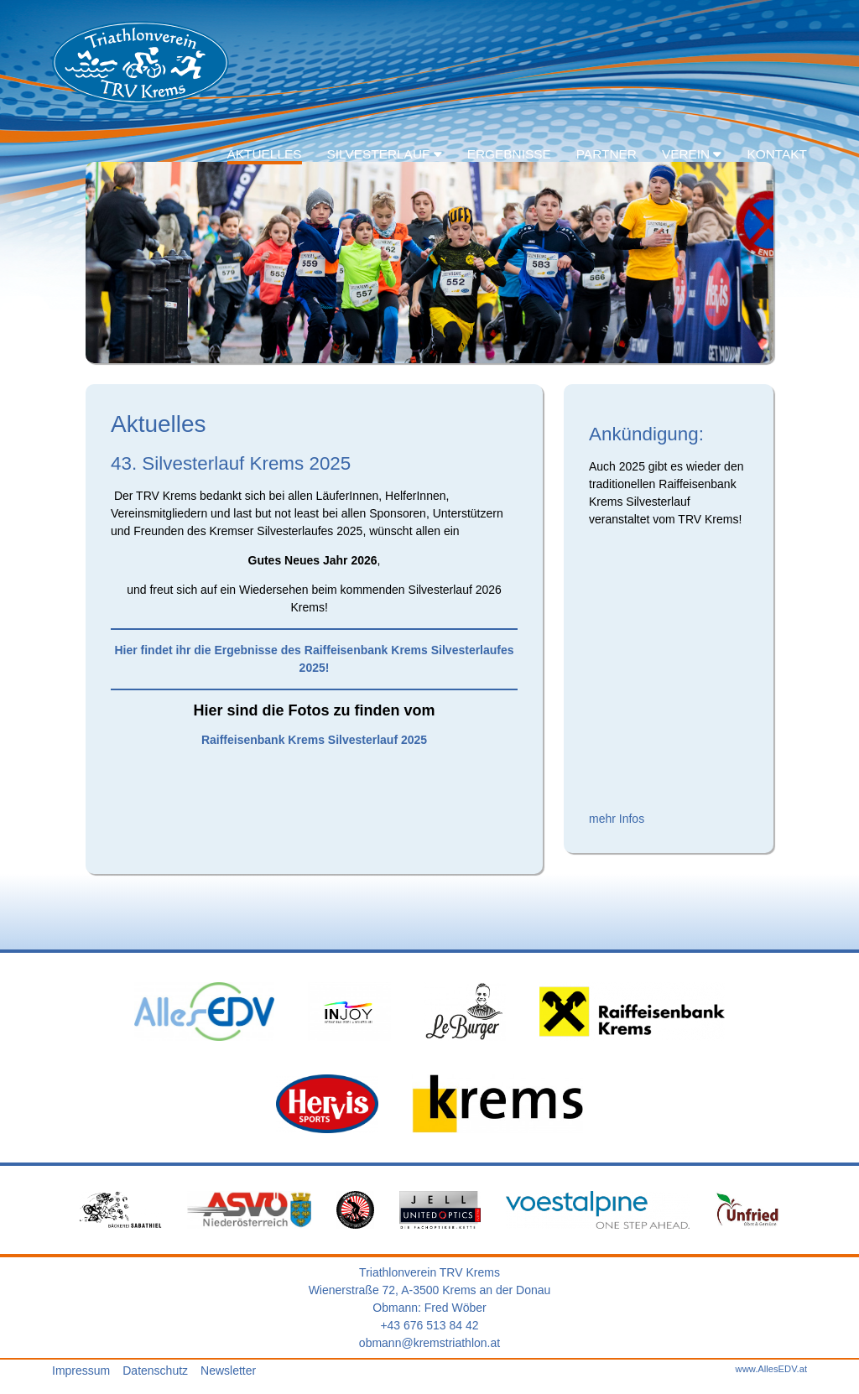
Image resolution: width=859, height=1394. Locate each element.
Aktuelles (264, 154)
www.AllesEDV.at (771, 1369)
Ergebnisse (509, 154)
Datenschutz (155, 1370)
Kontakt (777, 154)
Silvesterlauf (384, 154)
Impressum (81, 1370)
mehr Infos (616, 818)
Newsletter (228, 1370)
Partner (606, 154)
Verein (692, 154)
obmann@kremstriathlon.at (429, 1343)
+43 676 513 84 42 (429, 1325)
